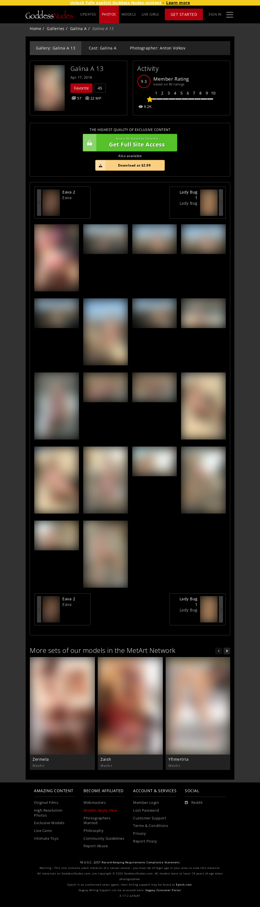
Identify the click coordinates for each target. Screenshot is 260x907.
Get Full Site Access (128, 142)
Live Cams (43, 830)
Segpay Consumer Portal (163, 890)
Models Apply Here (100, 810)
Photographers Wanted (97, 821)
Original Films (46, 802)
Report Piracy (145, 841)
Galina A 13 (87, 68)
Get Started (184, 14)
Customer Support (149, 818)
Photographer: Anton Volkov (157, 48)
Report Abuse (96, 846)
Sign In (215, 14)
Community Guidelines (104, 838)
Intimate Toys (46, 838)
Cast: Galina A (103, 48)
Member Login (146, 802)
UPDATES (88, 14)
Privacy (139, 833)
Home (35, 28)
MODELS (129, 14)
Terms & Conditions (150, 825)
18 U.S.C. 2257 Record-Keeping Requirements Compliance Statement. (130, 862)
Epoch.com (184, 884)
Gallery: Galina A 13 (55, 48)
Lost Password (146, 810)
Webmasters (95, 802)
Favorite (81, 88)
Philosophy (94, 830)
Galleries (56, 28)
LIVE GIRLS (150, 14)
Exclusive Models (49, 823)
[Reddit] (194, 802)
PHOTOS (109, 14)
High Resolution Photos (48, 813)
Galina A (78, 28)
